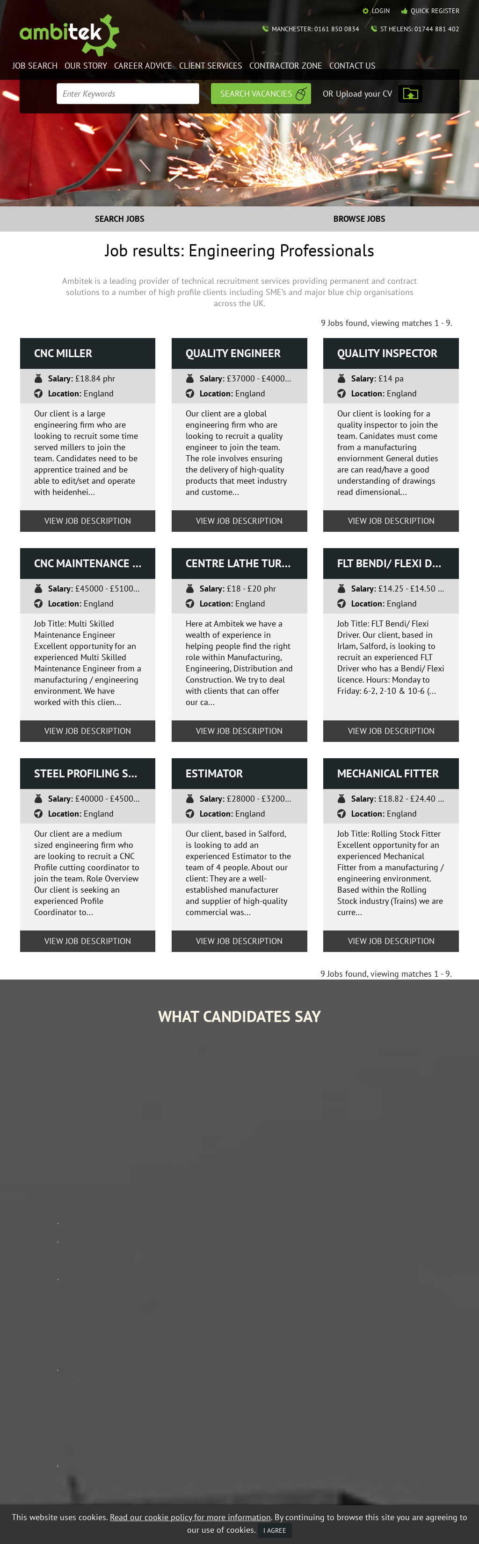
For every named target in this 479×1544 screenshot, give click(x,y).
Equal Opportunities (48, 1487)
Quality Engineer (233, 353)
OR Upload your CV (357, 93)
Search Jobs (120, 218)
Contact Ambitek (397, 1389)
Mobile (53, 1495)
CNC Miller (63, 353)
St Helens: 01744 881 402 (419, 29)
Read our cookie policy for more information (190, 1517)
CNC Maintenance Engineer (95, 563)
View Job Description (87, 520)
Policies (383, 1402)
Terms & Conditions (162, 1487)
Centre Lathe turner (244, 563)
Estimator (214, 773)
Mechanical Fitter (388, 773)
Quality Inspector (387, 353)
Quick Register (435, 11)
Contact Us (352, 66)
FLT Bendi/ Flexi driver (398, 563)
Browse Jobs (359, 218)
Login (381, 11)
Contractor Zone (285, 66)
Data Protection (105, 1487)
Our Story (86, 66)
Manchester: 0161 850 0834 (315, 29)
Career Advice (143, 66)
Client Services (210, 66)
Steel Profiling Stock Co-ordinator (95, 773)
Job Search (35, 66)
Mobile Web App (309, 1393)
